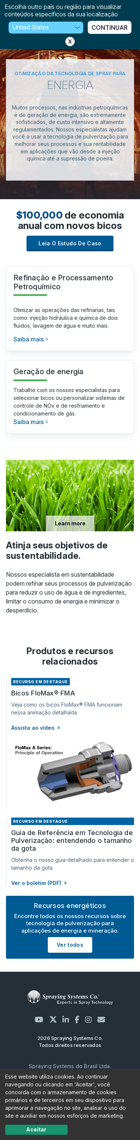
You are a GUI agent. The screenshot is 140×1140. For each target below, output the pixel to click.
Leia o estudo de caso (69, 243)
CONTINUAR (109, 27)
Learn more (70, 523)
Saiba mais (28, 339)
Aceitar (36, 1129)
